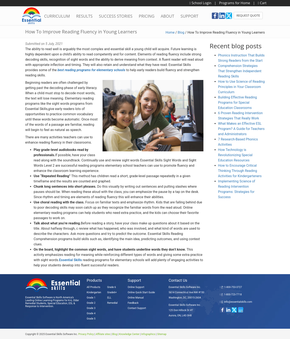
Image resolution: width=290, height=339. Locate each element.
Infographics (148, 334)
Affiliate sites (103, 334)
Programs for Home (234, 3)
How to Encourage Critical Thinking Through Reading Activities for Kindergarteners (240, 171)
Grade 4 (91, 313)
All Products (93, 287)
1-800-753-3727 (233, 287)
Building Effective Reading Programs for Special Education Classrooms (237, 102)
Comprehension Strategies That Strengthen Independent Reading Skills (240, 71)
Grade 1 (91, 297)
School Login (200, 3)
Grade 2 (91, 302)
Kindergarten (94, 292)
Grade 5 (91, 318)
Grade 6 (111, 287)
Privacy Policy (86, 334)
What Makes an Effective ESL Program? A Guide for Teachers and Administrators (241, 129)
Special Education (57, 303)
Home (170, 32)
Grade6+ (112, 292)
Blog (181, 32)
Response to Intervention (39, 306)
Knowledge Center (129, 334)
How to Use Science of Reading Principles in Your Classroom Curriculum (241, 87)
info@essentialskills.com (238, 301)
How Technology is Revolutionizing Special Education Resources (235, 155)
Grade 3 (91, 308)
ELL (109, 297)
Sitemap (161, 334)
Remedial (112, 302)
